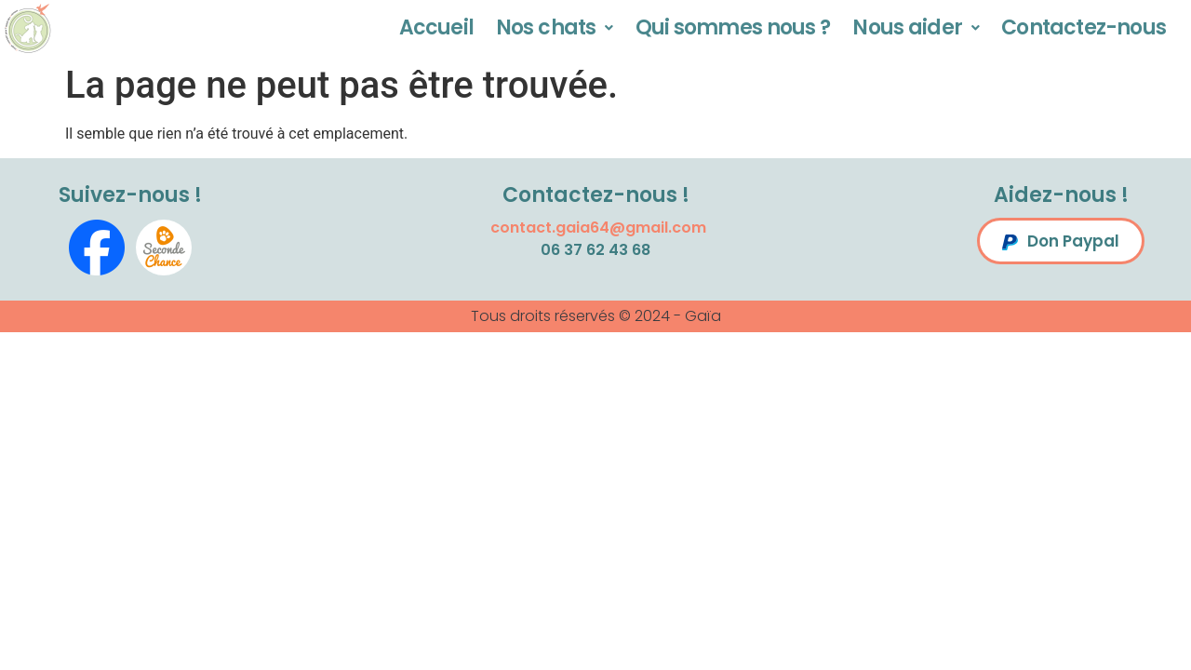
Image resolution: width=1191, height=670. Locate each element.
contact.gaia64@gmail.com (598, 227)
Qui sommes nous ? (733, 27)
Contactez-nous (1083, 27)
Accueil (436, 27)
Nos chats (554, 27)
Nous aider (915, 27)
